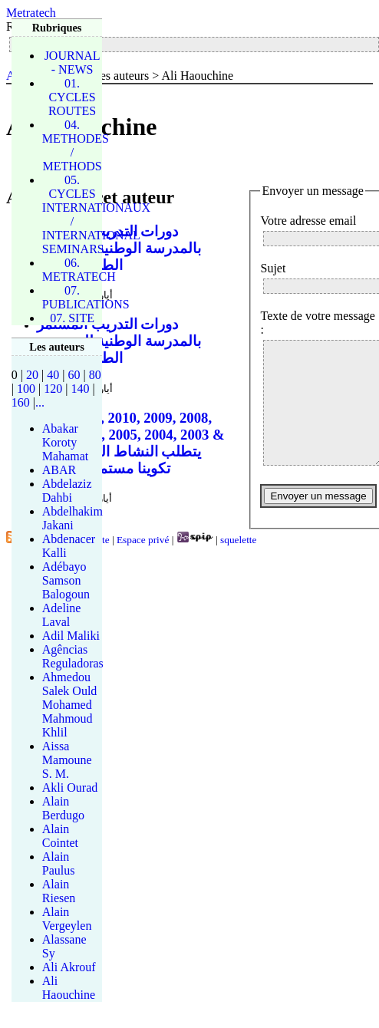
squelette (238, 539)
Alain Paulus (58, 863)
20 (32, 374)
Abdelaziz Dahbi (67, 490)
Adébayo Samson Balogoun (66, 580)
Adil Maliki (71, 635)
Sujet (272, 268)
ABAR (59, 469)
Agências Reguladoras (73, 656)
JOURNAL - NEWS (72, 62)
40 (53, 374)
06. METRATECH (79, 269)
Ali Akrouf (69, 967)
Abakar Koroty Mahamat (65, 442)
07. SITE (72, 318)
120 (53, 388)
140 (80, 388)
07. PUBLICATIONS (86, 297)
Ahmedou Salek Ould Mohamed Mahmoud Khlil (69, 705)
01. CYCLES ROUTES (72, 97)
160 (21, 402)
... (39, 402)
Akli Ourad (69, 787)
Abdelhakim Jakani (72, 518)
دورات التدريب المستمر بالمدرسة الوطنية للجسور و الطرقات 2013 (119, 248)
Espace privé (143, 539)
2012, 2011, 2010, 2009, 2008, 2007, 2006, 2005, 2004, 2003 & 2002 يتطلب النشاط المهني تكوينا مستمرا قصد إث (131, 443)
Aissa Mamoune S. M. (67, 760)
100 (26, 388)
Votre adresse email (308, 220)
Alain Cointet (60, 835)
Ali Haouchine (68, 987)
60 (74, 374)
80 (95, 374)
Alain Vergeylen (67, 918)
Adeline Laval (61, 614)
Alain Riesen (59, 891)
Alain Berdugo (63, 808)
